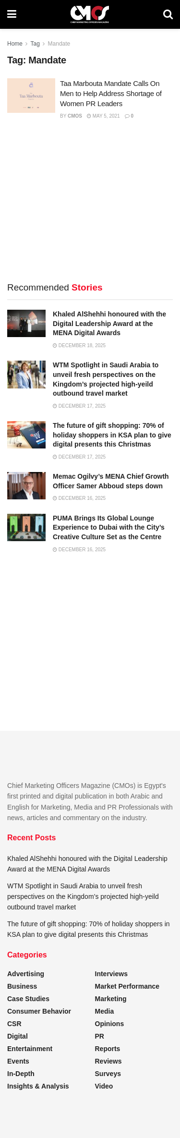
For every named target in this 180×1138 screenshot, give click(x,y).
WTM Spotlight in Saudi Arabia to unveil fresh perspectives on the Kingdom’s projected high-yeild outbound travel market (83, 896)
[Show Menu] (11, 14)
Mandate (59, 43)
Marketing (111, 999)
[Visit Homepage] (90, 14)
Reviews (108, 1061)
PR (99, 1036)
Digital (17, 1036)
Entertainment (29, 1049)
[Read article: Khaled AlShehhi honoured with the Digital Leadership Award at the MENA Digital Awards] (26, 323)
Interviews (111, 974)
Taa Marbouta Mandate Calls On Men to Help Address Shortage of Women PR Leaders (111, 93)
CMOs (75, 116)
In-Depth (21, 1073)
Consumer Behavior (39, 1011)
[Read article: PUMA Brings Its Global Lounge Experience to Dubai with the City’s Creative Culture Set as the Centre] (26, 527)
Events (18, 1061)
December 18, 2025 (79, 345)
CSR (14, 1024)
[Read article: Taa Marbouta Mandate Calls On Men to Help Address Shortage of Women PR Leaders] (31, 95)
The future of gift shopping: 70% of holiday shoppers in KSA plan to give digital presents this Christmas (112, 435)
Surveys (108, 1073)
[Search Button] (168, 14)
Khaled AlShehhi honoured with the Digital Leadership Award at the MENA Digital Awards (109, 323)
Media (104, 1011)
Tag (34, 43)
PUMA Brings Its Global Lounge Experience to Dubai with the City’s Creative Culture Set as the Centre (109, 527)
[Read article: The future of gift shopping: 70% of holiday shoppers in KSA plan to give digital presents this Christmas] (26, 434)
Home (15, 43)
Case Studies (28, 999)
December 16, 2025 (79, 498)
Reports (107, 1049)
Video (104, 1086)
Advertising (25, 974)
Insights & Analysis (38, 1086)
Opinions (109, 1024)
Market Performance (127, 986)
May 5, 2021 (103, 116)
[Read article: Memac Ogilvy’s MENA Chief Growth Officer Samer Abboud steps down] (26, 485)
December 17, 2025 (79, 406)
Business (22, 986)
